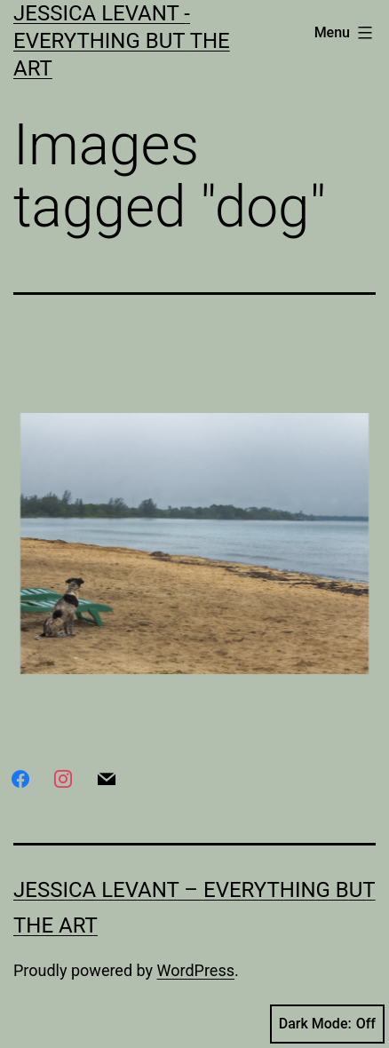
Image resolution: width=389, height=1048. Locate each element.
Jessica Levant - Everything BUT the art (121, 41)
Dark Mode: (327, 1024)
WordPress (195, 970)
